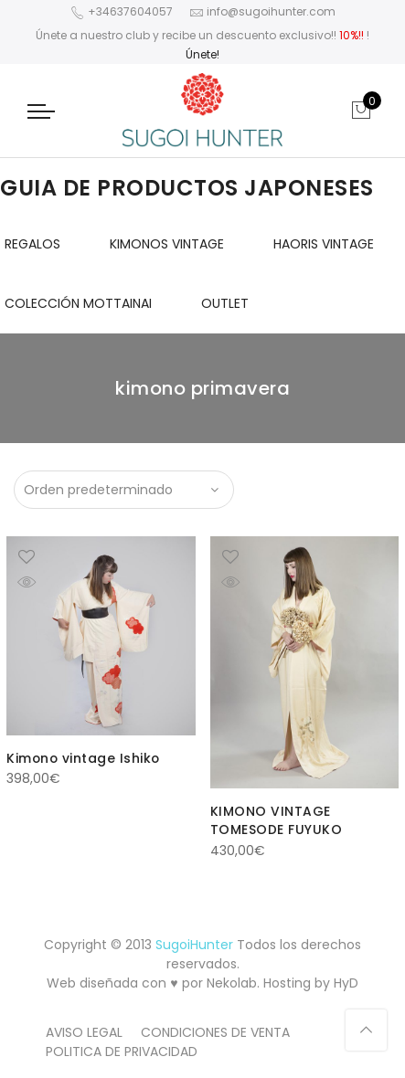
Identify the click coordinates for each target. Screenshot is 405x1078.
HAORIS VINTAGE (323, 244)
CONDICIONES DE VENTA (215, 1030)
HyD (346, 981)
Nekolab (232, 981)
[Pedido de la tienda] (124, 489)
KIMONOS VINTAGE (167, 244)
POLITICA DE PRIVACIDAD (121, 1050)
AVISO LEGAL (84, 1030)
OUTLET (225, 303)
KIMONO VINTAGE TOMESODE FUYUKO (276, 820)
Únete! (202, 54)
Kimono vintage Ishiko (84, 758)
